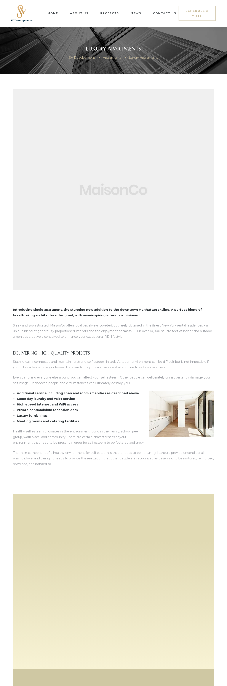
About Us (79, 13)
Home (53, 13)
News (136, 13)
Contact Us (164, 13)
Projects (109, 13)
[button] (197, 13)
